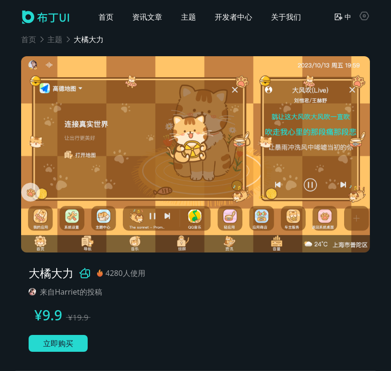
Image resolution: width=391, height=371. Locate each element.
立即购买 (58, 343)
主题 (54, 39)
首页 (28, 39)
